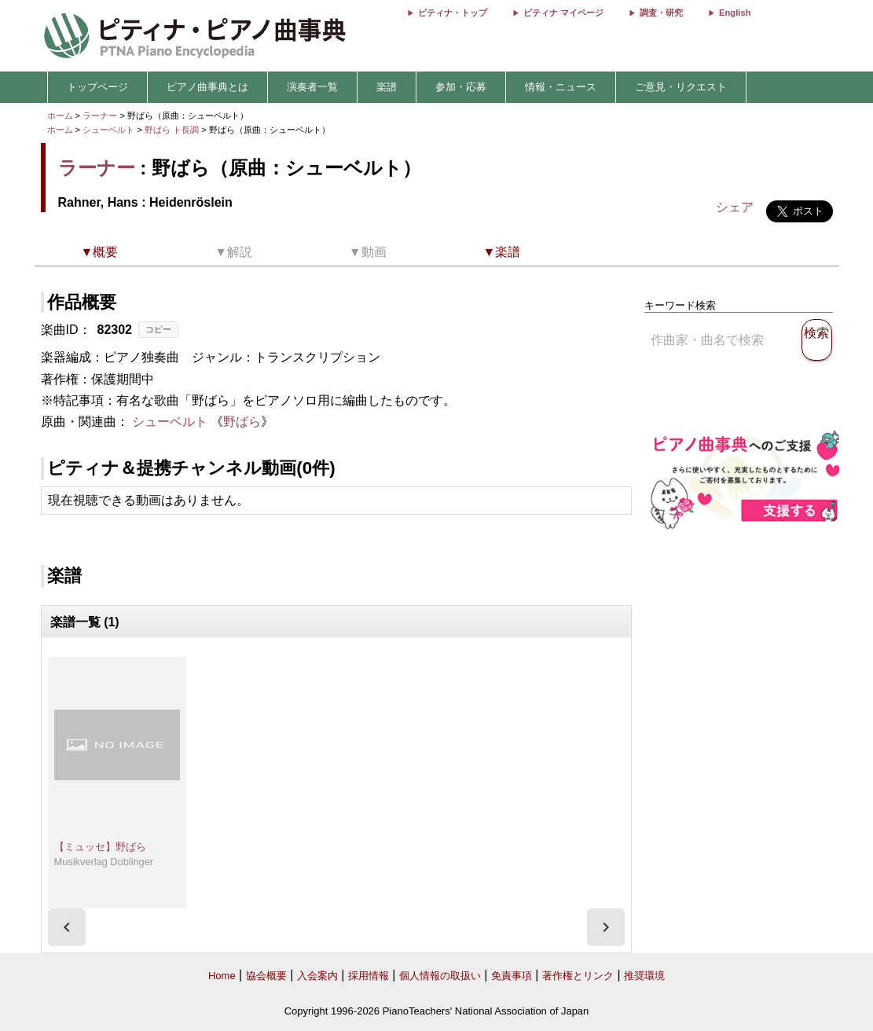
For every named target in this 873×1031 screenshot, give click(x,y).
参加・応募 (460, 87)
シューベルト (108, 129)
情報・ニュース (560, 87)
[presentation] (67, 927)
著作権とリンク (578, 975)
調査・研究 (661, 12)
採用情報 (368, 975)
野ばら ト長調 (172, 129)
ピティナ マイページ (563, 12)
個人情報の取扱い (440, 975)
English (734, 12)
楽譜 (386, 87)
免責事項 (511, 975)
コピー (158, 329)
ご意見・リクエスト (681, 87)
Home (222, 975)
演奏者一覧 (312, 87)
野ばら (242, 421)
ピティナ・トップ (452, 12)
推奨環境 (644, 975)
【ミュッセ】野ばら (100, 847)
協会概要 (266, 975)
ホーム (60, 115)
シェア (735, 207)
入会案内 (317, 975)
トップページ (97, 87)
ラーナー (100, 115)
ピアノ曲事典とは (207, 87)
